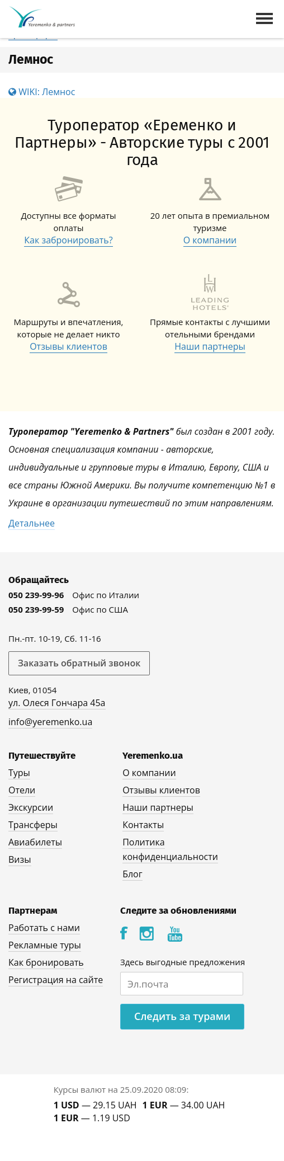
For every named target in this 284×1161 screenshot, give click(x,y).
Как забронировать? (68, 240)
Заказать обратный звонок (79, 663)
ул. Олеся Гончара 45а (57, 703)
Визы (19, 859)
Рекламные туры (44, 945)
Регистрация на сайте (55, 980)
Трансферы (33, 825)
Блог (132, 874)
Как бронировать (46, 962)
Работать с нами (44, 928)
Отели (21, 790)
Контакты (143, 825)
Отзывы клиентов (68, 346)
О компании (210, 240)
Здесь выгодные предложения (182, 961)
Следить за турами (182, 1016)
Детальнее (31, 523)
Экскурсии (30, 807)
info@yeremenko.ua (50, 722)
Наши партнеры (209, 346)
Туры (19, 773)
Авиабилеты (35, 842)
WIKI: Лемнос (41, 92)
